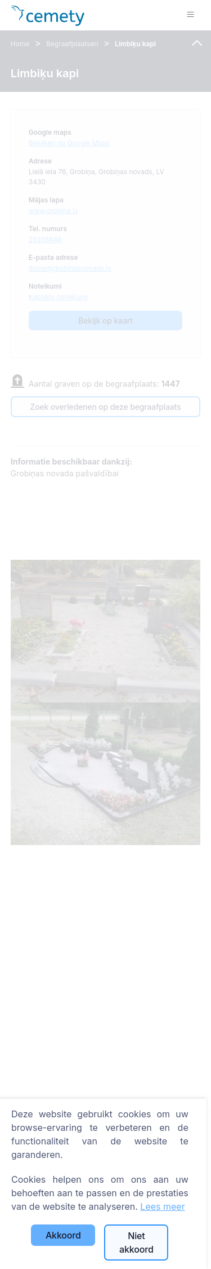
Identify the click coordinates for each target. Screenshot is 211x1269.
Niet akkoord (136, 1242)
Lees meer (162, 1206)
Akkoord (63, 1235)
